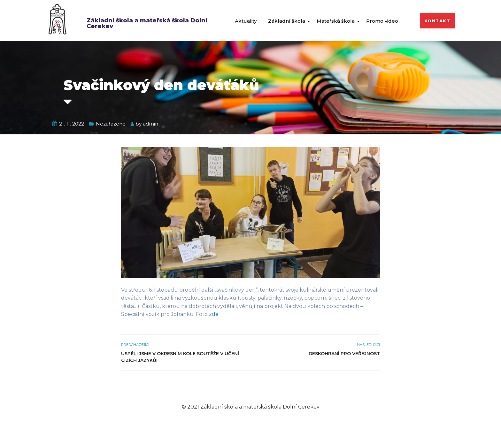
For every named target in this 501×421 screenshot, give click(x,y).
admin (150, 124)
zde (214, 314)
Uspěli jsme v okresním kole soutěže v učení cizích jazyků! (180, 357)
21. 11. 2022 (71, 124)
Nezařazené (111, 124)
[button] (437, 20)
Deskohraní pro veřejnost (344, 353)
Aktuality (246, 21)
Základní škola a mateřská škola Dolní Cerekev (147, 23)
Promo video (382, 21)
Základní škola (286, 21)
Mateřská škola (336, 21)
